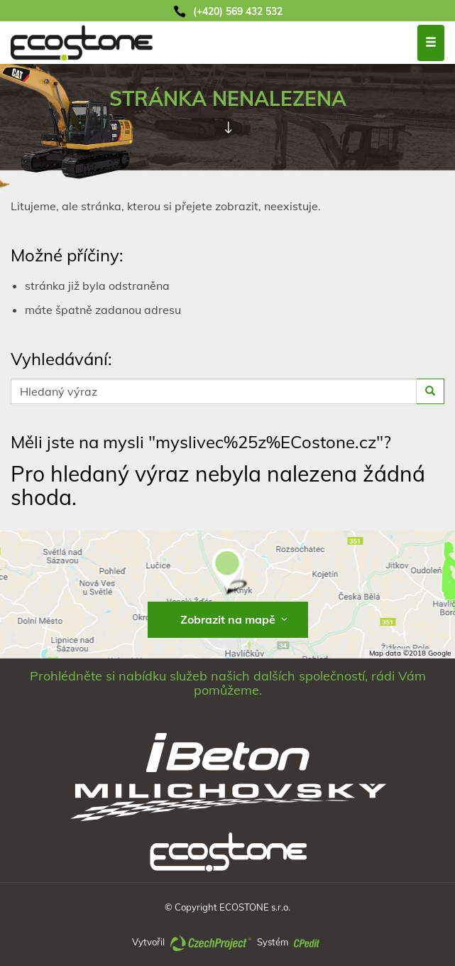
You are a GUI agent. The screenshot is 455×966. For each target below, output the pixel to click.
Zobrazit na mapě (235, 619)
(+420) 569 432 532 (238, 11)
